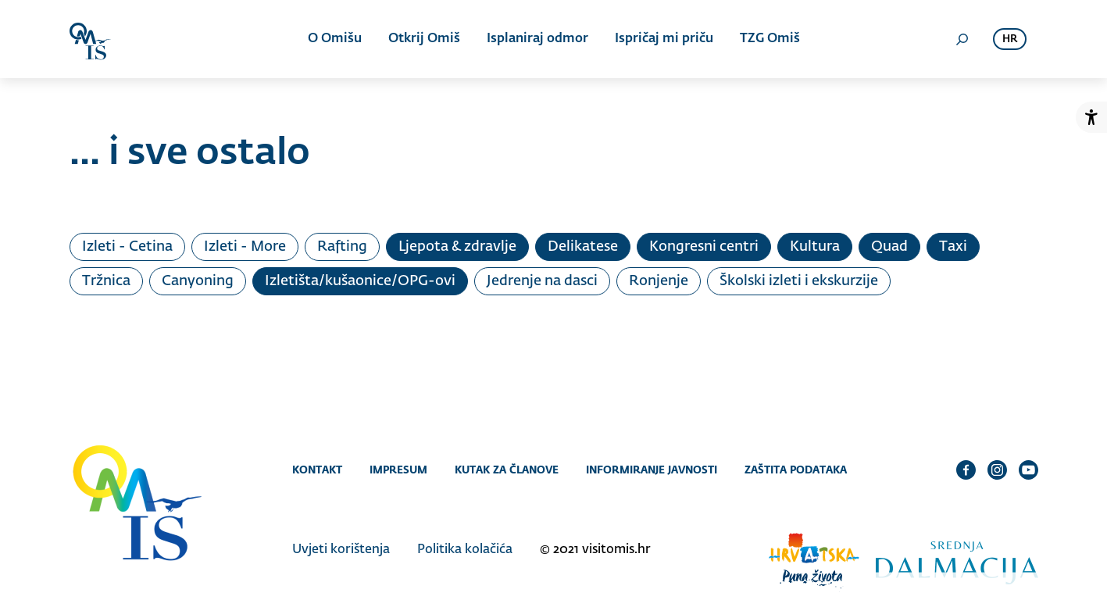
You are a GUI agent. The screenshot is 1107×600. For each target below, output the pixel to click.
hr (1009, 39)
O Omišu (335, 39)
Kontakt (317, 469)
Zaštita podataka (796, 469)
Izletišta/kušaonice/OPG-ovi (360, 281)
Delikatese (583, 247)
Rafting (342, 247)
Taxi (953, 247)
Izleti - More (245, 247)
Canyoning (198, 281)
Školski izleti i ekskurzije (799, 281)
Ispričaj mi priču (664, 39)
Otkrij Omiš (424, 39)
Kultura (815, 247)
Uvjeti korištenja (341, 550)
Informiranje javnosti (651, 469)
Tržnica (106, 281)
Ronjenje (658, 281)
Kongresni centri (704, 247)
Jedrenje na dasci (542, 281)
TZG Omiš (770, 39)
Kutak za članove (507, 469)
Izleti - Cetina (127, 247)
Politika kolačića (464, 550)
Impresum (398, 469)
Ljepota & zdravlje (457, 247)
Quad (889, 247)
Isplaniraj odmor (537, 39)
